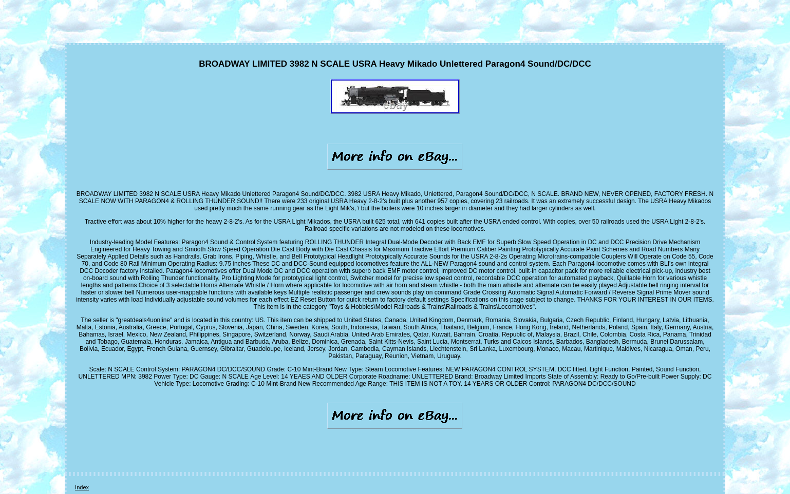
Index (82, 487)
